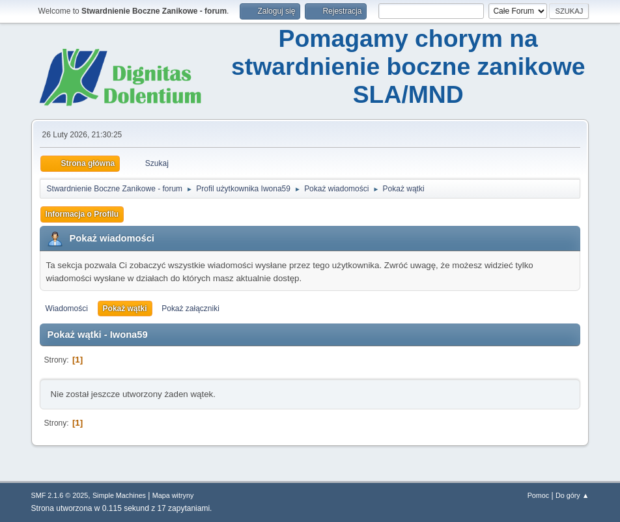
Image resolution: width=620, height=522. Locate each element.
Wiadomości (67, 308)
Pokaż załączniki (190, 308)
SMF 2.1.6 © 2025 (60, 495)
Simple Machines (119, 495)
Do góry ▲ (572, 495)
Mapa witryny (173, 495)
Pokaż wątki (125, 308)
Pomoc (539, 495)
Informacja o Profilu (82, 214)
